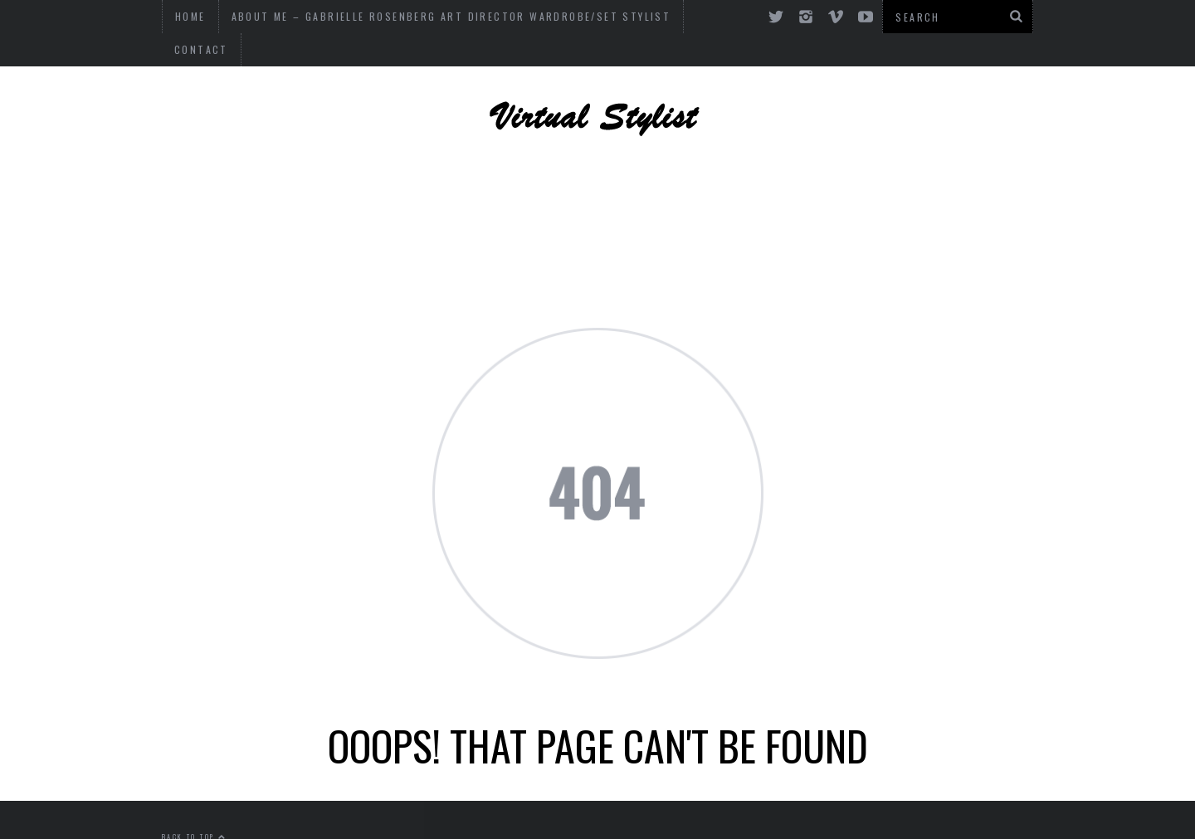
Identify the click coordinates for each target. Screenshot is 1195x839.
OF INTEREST (516, 203)
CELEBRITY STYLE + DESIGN (661, 157)
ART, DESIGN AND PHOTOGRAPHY (391, 157)
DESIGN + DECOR (866, 157)
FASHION (808, 203)
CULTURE (711, 203)
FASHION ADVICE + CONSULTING (308, 203)
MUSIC (621, 203)
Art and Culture (943, 203)
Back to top (194, 803)
